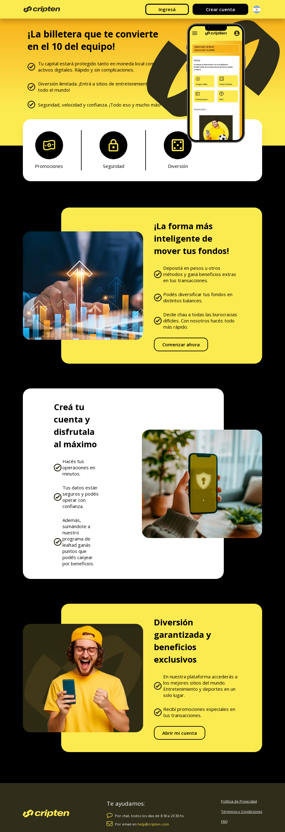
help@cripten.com (153, 824)
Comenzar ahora (181, 344)
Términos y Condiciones (241, 811)
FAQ (224, 821)
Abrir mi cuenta (179, 733)
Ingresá (167, 9)
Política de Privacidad (239, 801)
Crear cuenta (220, 9)
